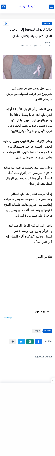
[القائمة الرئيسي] (51, 7)
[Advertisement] (27, 284)
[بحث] (3, 7)
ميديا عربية (27, 6)
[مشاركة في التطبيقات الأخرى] (12, 341)
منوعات (47, 23)
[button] (38, 341)
